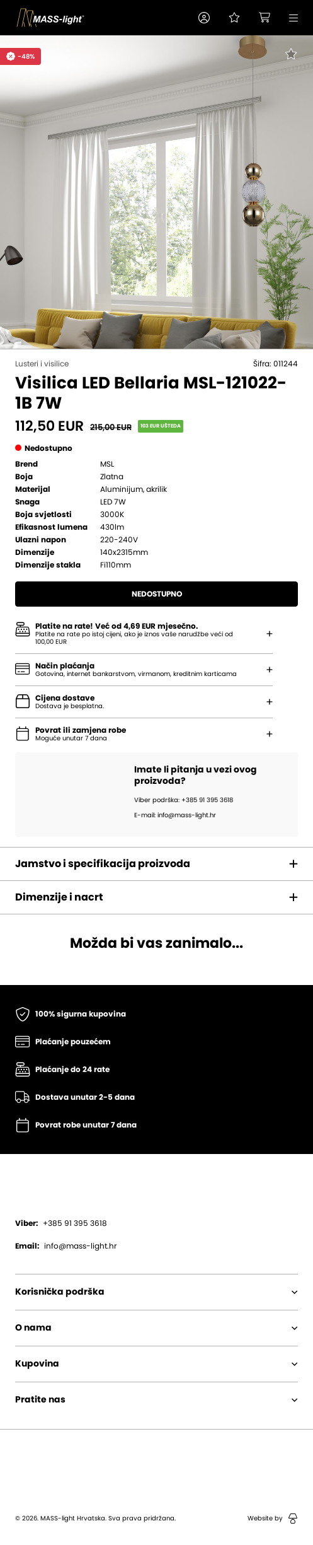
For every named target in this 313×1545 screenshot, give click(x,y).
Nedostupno (157, 594)
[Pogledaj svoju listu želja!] (234, 17)
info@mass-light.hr (66, 1246)
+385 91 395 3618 (61, 1223)
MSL (107, 464)
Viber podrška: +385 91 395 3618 (183, 800)
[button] (204, 17)
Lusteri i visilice (42, 364)
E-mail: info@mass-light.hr (175, 815)
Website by (273, 1518)
